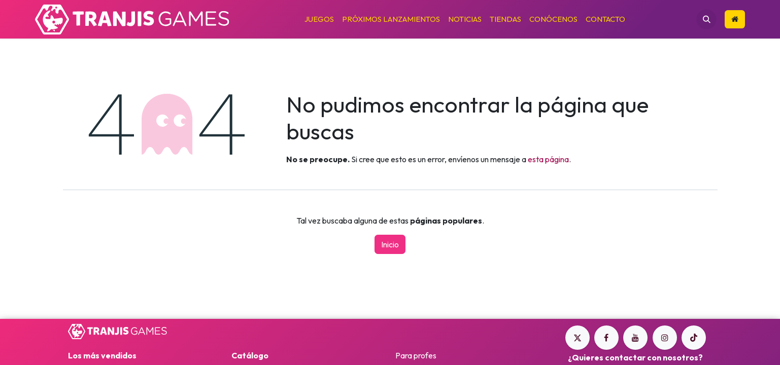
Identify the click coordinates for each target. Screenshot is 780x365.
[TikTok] (694, 337)
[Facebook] (606, 337)
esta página (548, 159)
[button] (706, 19)
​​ (734, 19)
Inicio (390, 244)
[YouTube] (635, 337)
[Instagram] (665, 337)
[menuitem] (319, 19)
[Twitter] (577, 337)
